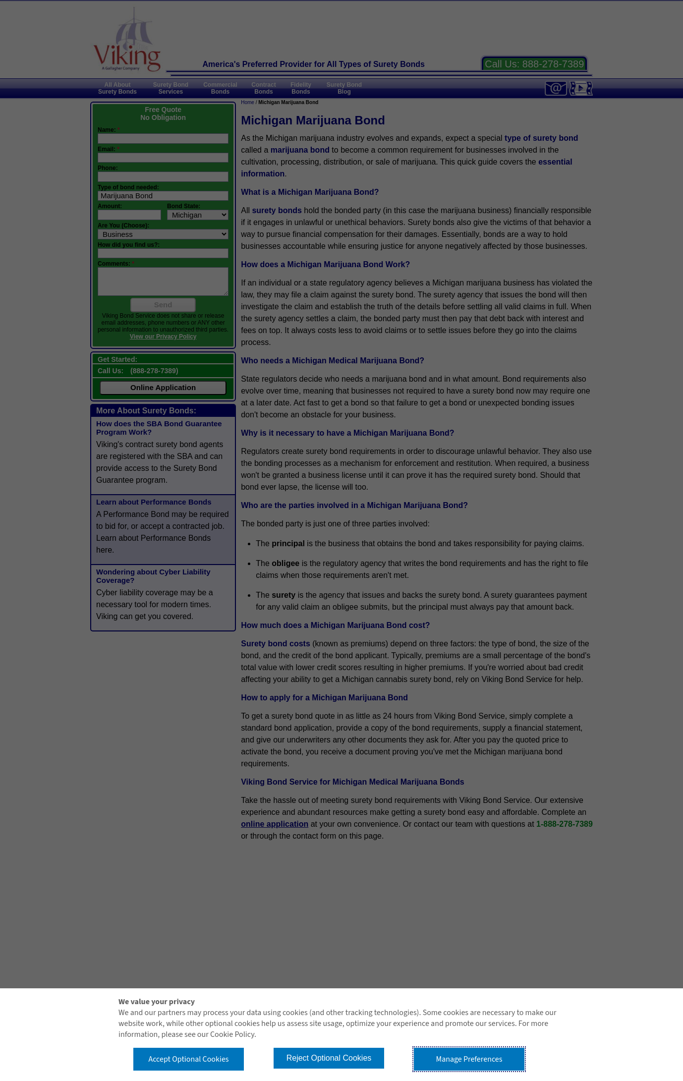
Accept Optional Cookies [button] (188, 1059)
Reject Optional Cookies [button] (329, 1058)
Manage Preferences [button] (469, 1059)
